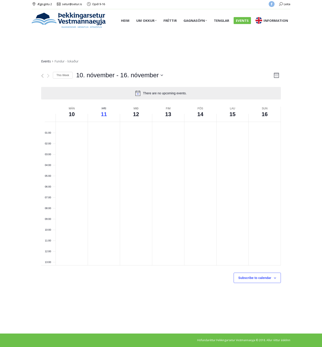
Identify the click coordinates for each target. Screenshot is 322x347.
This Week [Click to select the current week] (62, 75)
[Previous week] (42, 76)
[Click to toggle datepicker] (119, 75)
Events (46, 61)
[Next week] (48, 76)
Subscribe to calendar (254, 278)
